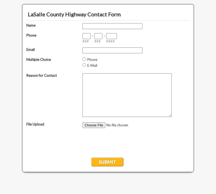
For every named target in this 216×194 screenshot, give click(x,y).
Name (30, 25)
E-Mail (92, 65)
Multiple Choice (38, 59)
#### (110, 41)
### (85, 41)
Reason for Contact (41, 75)
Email (30, 49)
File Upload (35, 124)
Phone (31, 35)
